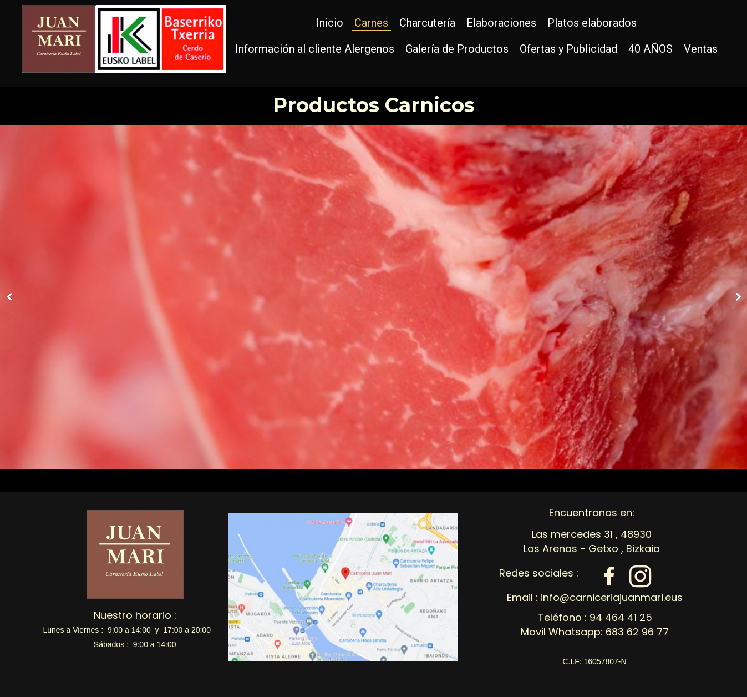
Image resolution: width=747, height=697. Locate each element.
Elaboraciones (501, 22)
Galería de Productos (457, 48)
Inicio (329, 22)
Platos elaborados (592, 22)
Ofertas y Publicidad (568, 48)
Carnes (371, 22)
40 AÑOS (650, 48)
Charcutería (427, 22)
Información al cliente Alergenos (314, 48)
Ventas (701, 48)
